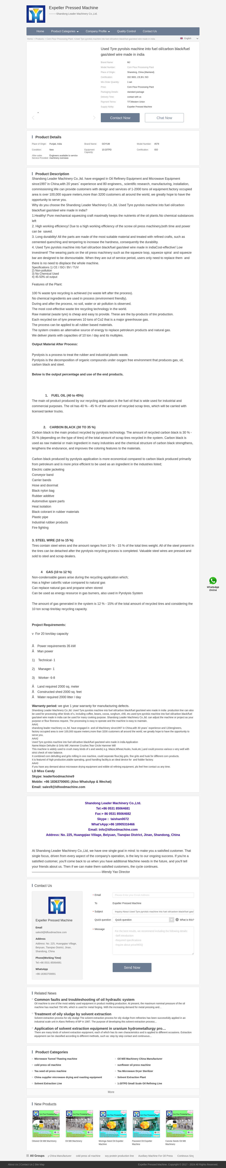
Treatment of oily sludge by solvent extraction (72, 1014)
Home (40, 31)
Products (39, 39)
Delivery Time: (107, 97)
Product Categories (65, 31)
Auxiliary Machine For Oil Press (159, 1155)
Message (98, 929)
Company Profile (98, 31)
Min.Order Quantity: (110, 82)
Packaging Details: (109, 92)
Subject (97, 911)
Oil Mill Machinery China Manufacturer (54, 1155)
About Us (13, 1164)
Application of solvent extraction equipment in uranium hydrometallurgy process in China (100, 1028)
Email (96, 895)
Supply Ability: (107, 107)
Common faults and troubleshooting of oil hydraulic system (84, 1000)
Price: (103, 87)
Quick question (103, 919)
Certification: (107, 77)
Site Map (39, 1164)
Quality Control (126, 31)
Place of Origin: (108, 72)
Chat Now (164, 118)
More (111, 1091)
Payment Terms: (108, 102)
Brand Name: (107, 62)
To (96, 903)
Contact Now (120, 118)
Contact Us (150, 31)
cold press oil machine (92, 1155)
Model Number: (108, 67)
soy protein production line (123, 1155)
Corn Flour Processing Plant (59, 39)
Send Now (132, 967)
